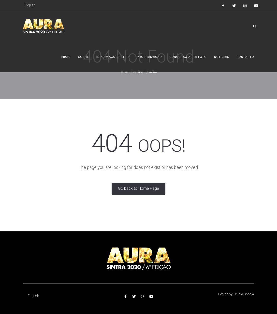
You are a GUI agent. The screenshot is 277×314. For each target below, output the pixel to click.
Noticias (221, 57)
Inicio (66, 57)
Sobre (83, 57)
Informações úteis (113, 57)
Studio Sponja (244, 294)
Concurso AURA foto (188, 57)
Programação (149, 57)
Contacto (245, 57)
